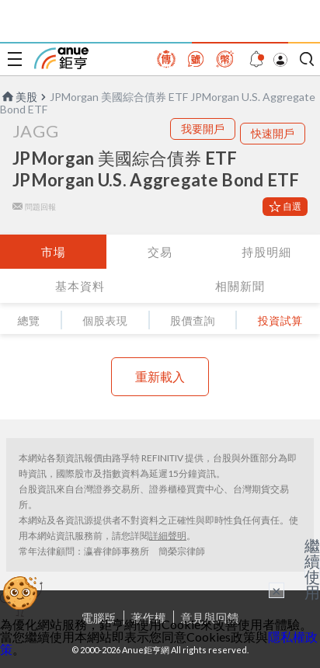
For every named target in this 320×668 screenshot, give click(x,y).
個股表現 (104, 320)
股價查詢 (192, 320)
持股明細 (266, 252)
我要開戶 (202, 128)
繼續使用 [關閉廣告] (312, 568)
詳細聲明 (167, 535)
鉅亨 (61, 58)
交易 (160, 252)
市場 (53, 252)
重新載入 (160, 376)
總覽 (28, 320)
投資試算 (280, 320)
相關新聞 (240, 286)
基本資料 (80, 286)
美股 (18, 96)
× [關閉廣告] (276, 590)
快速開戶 (272, 133)
